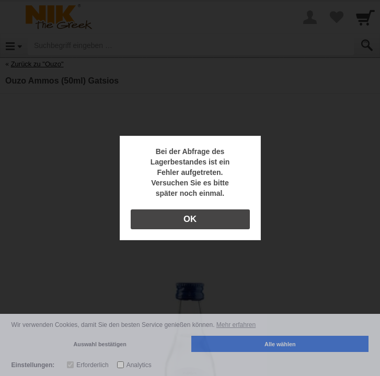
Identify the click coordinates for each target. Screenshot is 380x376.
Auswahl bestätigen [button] (100, 344)
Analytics (139, 365)
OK (190, 219)
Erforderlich (92, 365)
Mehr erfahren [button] (236, 324)
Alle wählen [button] (279, 344)
